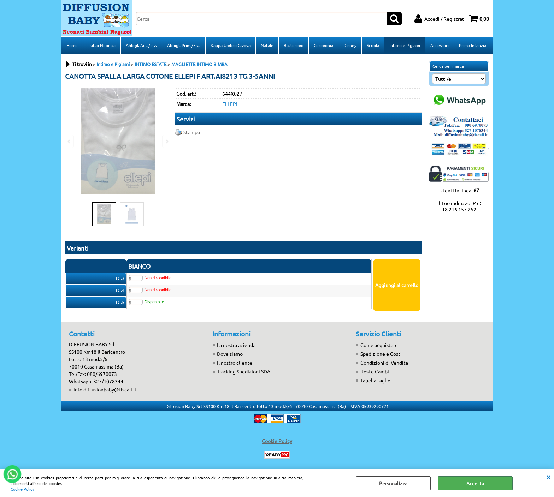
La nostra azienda (236, 345)
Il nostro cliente (234, 362)
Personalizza (393, 483)
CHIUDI (548, 476)
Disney (349, 45)
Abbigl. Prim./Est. (183, 45)
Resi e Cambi (374, 371)
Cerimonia (323, 45)
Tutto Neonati (102, 45)
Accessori (439, 45)
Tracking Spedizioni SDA (243, 371)
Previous (69, 141)
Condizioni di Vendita (384, 362)
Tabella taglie (375, 380)
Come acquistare (379, 345)
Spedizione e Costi (381, 354)
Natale (267, 45)
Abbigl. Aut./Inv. (141, 45)
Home (72, 45)
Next (166, 141)
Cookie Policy (22, 489)
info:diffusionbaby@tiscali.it (105, 389)
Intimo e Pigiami (404, 45)
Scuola (373, 45)
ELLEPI (229, 104)
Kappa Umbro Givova (231, 45)
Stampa (191, 132)
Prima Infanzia (472, 45)
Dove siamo (230, 354)
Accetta (475, 483)
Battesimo (293, 45)
